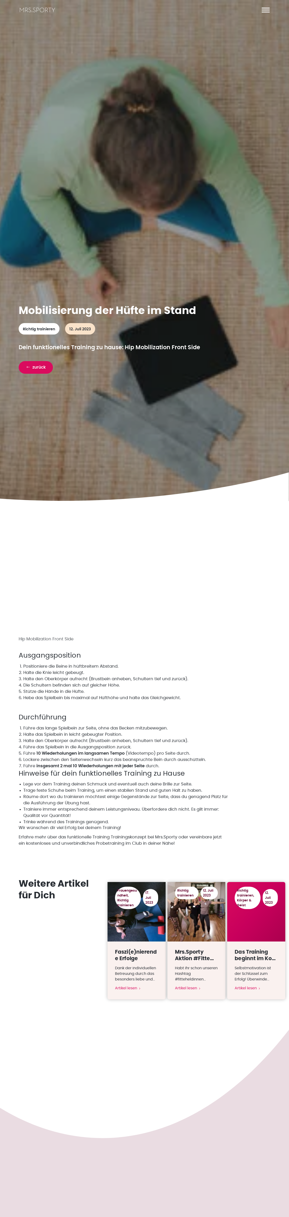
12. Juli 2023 (80, 331)
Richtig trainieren (39, 331)
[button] (265, 10)
